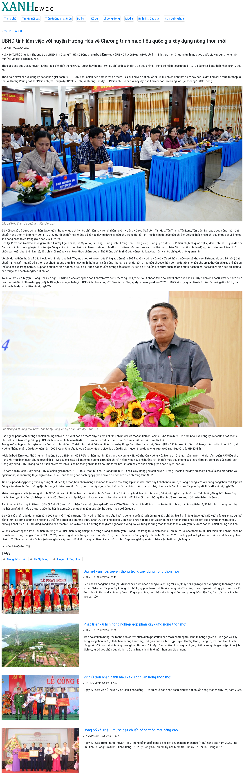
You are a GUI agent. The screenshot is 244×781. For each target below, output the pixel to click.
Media (129, 18)
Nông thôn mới (16, 559)
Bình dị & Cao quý (148, 18)
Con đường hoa (174, 18)
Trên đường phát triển (58, 18)
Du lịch (81, 18)
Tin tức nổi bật (31, 18)
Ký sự (94, 18)
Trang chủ (10, 18)
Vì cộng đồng (112, 18)
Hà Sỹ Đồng (41, 559)
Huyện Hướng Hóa (68, 559)
